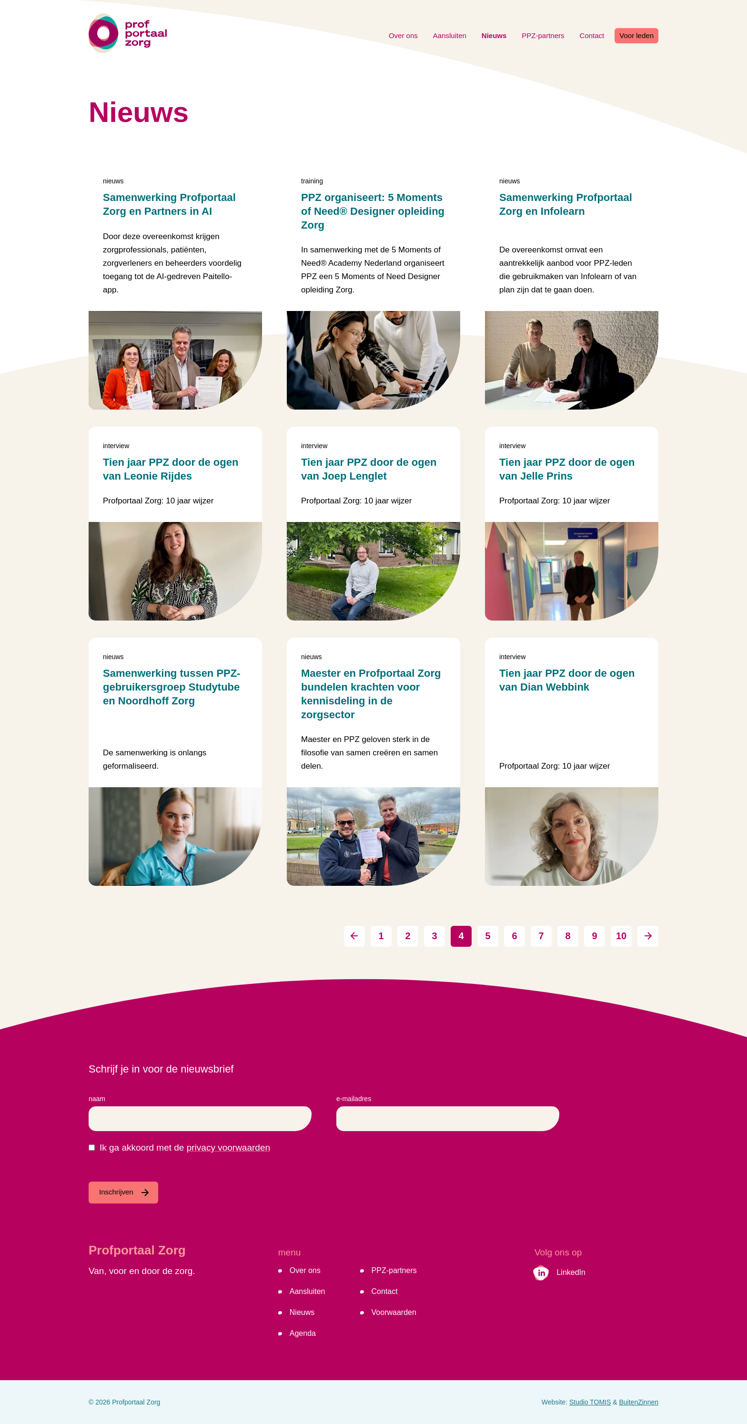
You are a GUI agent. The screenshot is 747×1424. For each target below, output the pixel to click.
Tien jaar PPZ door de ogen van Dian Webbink (567, 680)
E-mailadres (353, 1099)
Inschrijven (116, 1192)
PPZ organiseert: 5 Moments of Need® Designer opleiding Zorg (372, 211)
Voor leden (636, 35)
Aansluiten (449, 35)
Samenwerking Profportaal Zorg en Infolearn (565, 204)
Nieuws (494, 35)
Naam (97, 1099)
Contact (592, 35)
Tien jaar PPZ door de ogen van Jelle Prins (567, 469)
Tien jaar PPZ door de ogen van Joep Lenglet (368, 469)
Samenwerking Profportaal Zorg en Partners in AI (169, 204)
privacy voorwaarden (228, 1148)
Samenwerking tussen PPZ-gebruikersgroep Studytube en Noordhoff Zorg (172, 687)
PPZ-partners (543, 35)
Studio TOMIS (590, 1402)
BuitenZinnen (638, 1402)
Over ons (403, 35)
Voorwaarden (394, 1312)
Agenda (303, 1333)
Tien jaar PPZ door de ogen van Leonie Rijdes (170, 469)
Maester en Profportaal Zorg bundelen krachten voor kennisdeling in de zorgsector (371, 694)
